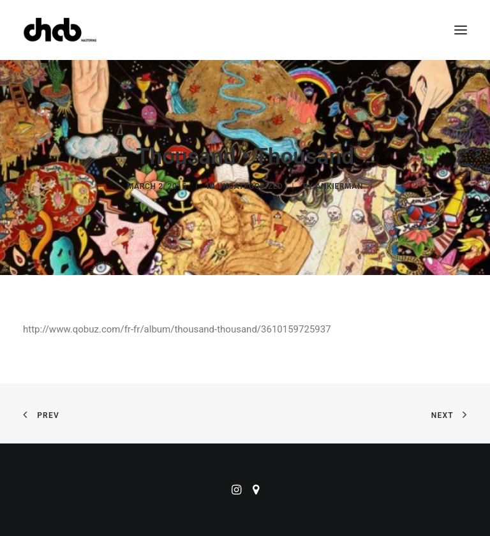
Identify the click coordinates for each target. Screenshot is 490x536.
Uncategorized (250, 186)
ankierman (339, 186)
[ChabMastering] (60, 30)
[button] (460, 30)
